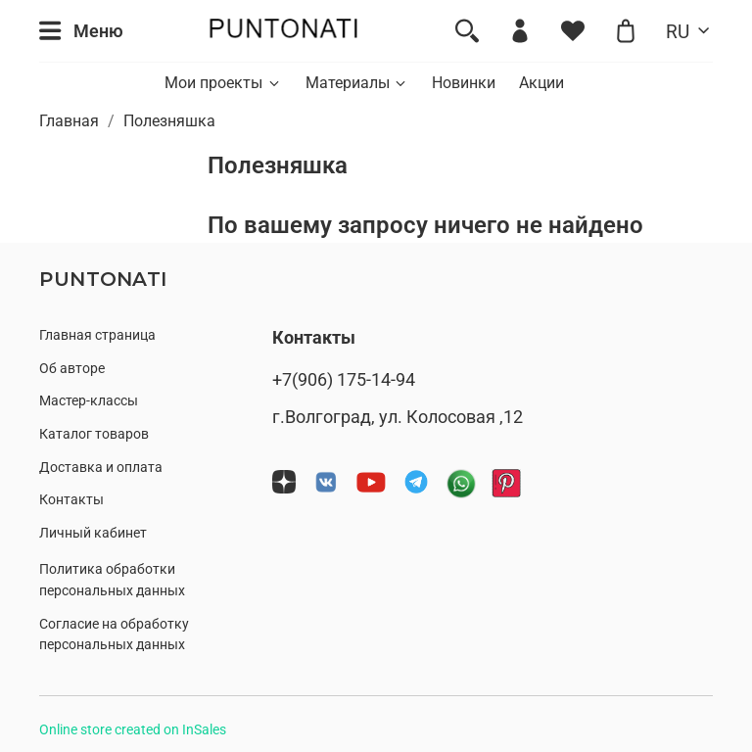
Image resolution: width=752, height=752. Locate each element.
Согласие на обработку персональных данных (114, 635)
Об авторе (72, 368)
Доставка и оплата (101, 467)
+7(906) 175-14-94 (343, 380)
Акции (541, 82)
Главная (69, 121)
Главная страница (97, 335)
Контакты (71, 500)
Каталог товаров (94, 434)
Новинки (463, 82)
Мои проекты (222, 82)
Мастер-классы (88, 401)
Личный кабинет (93, 533)
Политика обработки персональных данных (112, 580)
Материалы (357, 82)
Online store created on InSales (132, 730)
